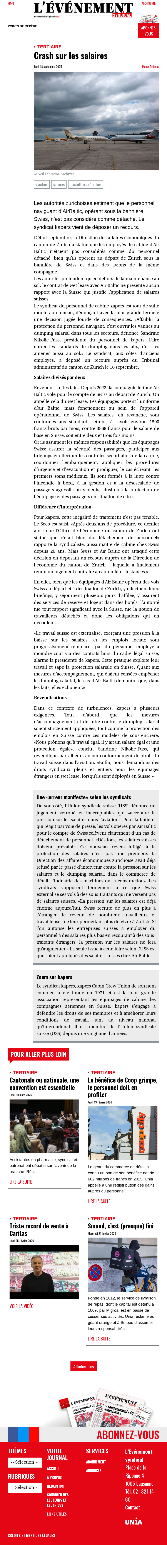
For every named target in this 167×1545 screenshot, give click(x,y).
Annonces (94, 1470)
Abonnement (96, 1462)
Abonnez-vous (149, 31)
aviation (42, 184)
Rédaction (55, 1486)
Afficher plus (83, 1366)
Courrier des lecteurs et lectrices (58, 1500)
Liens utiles (57, 1514)
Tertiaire (49, 46)
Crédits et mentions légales (31, 1535)
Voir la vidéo (21, 1306)
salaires (59, 184)
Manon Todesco (150, 66)
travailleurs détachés (85, 184)
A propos (54, 1477)
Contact (132, 1507)
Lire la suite (21, 1181)
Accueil (53, 1468)
